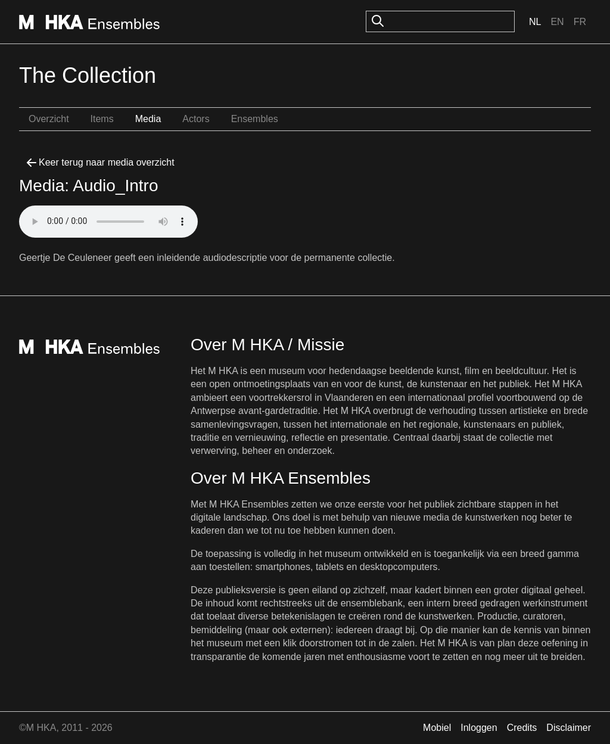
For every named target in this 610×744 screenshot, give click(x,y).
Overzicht (49, 119)
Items (102, 119)
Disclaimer (568, 728)
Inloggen (478, 728)
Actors (195, 119)
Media (148, 119)
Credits (522, 728)
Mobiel (437, 728)
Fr (580, 22)
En (557, 22)
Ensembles (254, 119)
